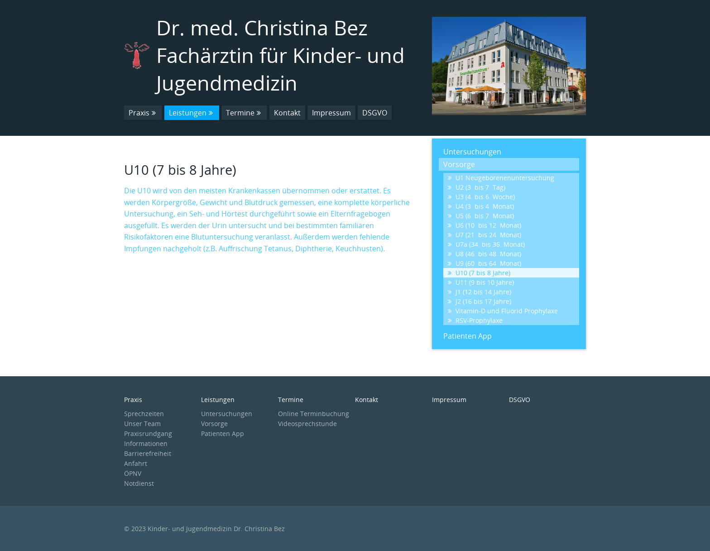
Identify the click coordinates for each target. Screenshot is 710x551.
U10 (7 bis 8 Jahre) (479, 272)
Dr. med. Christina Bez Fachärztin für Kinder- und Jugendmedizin (280, 55)
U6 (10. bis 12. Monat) (484, 225)
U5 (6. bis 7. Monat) (481, 215)
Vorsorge (459, 164)
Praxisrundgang (148, 433)
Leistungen (192, 113)
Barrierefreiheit (147, 453)
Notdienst (139, 483)
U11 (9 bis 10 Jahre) (481, 282)
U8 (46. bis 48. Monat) (484, 253)
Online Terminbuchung (313, 413)
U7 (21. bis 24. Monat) (484, 234)
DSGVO (374, 113)
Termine (244, 113)
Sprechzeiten (144, 413)
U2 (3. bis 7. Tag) (476, 187)
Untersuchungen (472, 152)
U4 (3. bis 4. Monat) (481, 206)
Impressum (331, 113)
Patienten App (467, 336)
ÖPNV (132, 473)
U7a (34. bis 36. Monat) (486, 244)
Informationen (146, 443)
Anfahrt (135, 463)
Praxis (143, 113)
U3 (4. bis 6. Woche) (481, 196)
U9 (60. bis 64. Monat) (484, 263)
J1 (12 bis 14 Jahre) (479, 291)
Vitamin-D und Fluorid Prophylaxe (503, 311)
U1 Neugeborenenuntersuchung (501, 177)
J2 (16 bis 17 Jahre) (479, 301)
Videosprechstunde (307, 423)
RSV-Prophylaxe (475, 320)
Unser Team (142, 423)
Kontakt (287, 113)
